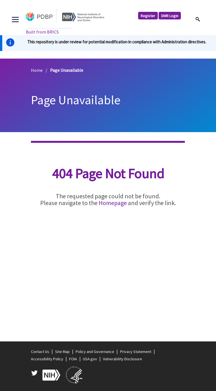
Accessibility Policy (47, 358)
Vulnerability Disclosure (122, 358)
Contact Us (40, 351)
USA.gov (90, 358)
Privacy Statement (135, 351)
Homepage (113, 203)
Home (37, 70)
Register (148, 15)
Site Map (62, 351)
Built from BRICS (42, 32)
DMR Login (169, 15)
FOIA (73, 358)
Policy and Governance (95, 351)
